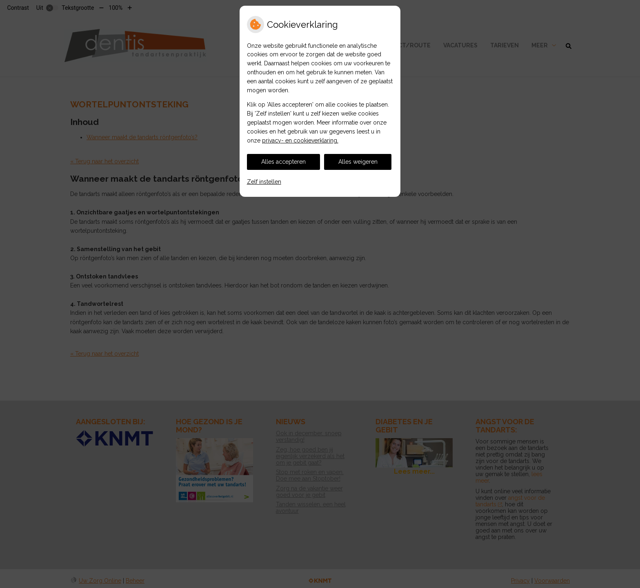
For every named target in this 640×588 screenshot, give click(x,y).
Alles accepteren (283, 161)
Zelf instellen (264, 181)
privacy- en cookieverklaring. (300, 140)
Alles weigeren (358, 161)
